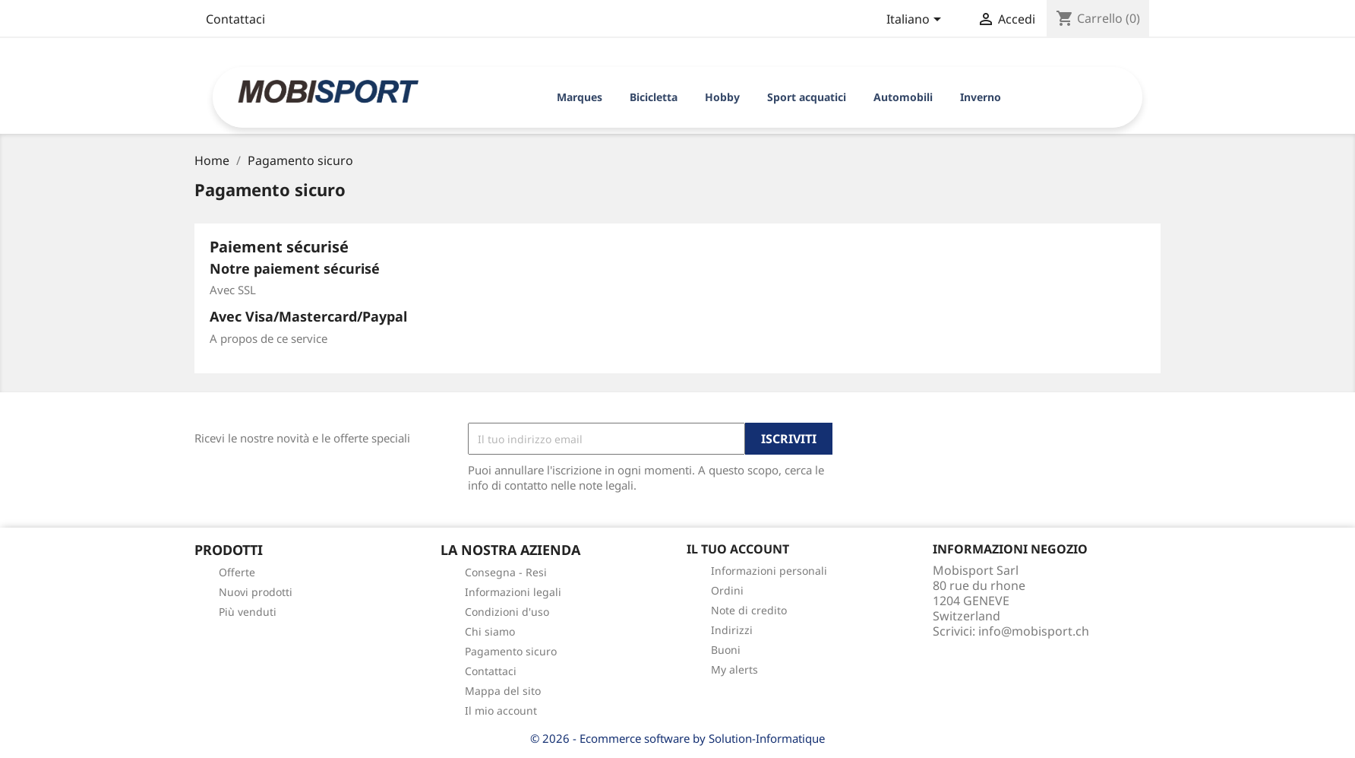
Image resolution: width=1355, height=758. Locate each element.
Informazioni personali (769, 570)
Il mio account (501, 710)
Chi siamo (490, 631)
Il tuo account (738, 549)
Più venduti (247, 611)
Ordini (727, 590)
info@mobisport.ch (1033, 631)
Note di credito (749, 610)
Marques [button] (579, 97)
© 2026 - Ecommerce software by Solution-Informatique (677, 738)
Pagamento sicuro (511, 651)
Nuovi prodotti (255, 592)
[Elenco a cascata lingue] (916, 20)
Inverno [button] (980, 97)
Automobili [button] (903, 97)
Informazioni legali (513, 592)
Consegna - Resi (506, 572)
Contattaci (235, 19)
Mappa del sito (503, 690)
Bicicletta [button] (654, 97)
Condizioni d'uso (507, 611)
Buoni (726, 649)
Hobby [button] (722, 97)
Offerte (237, 572)
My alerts (734, 669)
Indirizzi (732, 630)
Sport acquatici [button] (806, 97)
